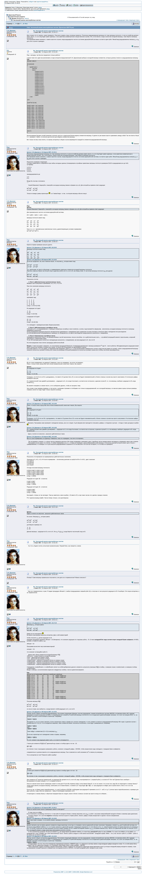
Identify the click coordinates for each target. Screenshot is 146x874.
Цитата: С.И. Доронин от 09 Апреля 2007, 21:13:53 (42, 259)
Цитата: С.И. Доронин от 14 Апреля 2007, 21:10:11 (42, 152)
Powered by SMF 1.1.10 (61, 872)
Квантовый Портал (15, 15)
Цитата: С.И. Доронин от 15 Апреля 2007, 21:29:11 (42, 807)
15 (24, 23)
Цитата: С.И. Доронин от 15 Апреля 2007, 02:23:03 (42, 247)
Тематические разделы (17, 16)
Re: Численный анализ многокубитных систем (48, 31)
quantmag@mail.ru (39, 10)
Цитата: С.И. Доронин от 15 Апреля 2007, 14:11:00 (42, 403)
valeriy (26, 18)
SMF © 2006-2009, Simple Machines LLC (80, 872)
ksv (8, 50)
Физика (14, 18)
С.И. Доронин (11, 30)
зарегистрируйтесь (42, 1)
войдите (31, 1)
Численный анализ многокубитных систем (27, 20)
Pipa (8, 147)
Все (26, 23)
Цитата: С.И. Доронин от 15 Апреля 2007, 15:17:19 (42, 623)
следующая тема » (134, 20)
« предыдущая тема (122, 20)
